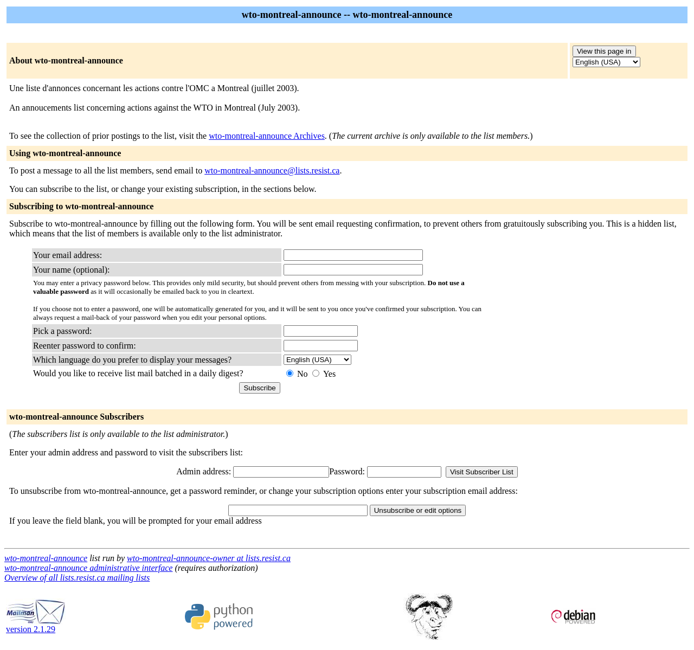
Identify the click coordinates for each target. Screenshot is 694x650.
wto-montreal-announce (45, 558)
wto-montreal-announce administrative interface (88, 567)
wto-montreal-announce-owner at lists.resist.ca (209, 558)
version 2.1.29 (36, 625)
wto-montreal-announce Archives (267, 135)
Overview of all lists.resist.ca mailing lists (77, 577)
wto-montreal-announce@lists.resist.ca (271, 170)
